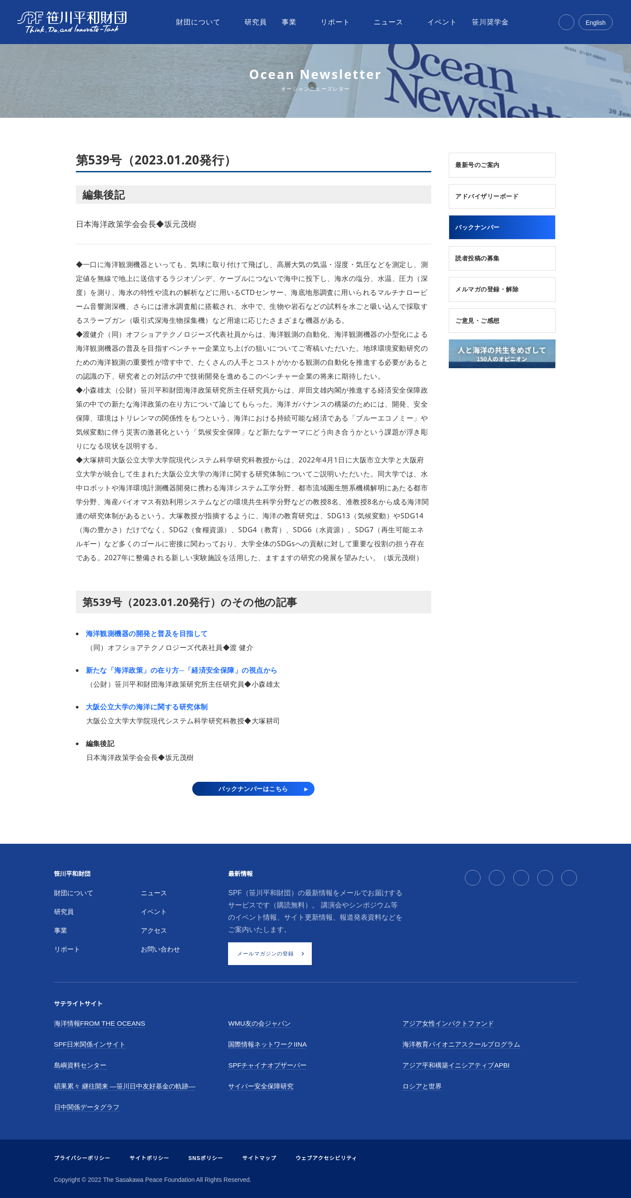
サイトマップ (259, 1158)
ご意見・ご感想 (482, 325)
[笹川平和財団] (71, 22)
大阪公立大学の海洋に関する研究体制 (147, 707)
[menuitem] (199, 22)
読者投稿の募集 (482, 262)
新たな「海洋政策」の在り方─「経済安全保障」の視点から (182, 670)
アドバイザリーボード (493, 197)
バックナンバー (482, 229)
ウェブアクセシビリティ (327, 1158)
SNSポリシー (205, 1158)
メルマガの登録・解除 (493, 293)
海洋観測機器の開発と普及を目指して (147, 633)
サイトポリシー (149, 1158)
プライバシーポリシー (82, 1158)
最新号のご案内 (482, 165)
